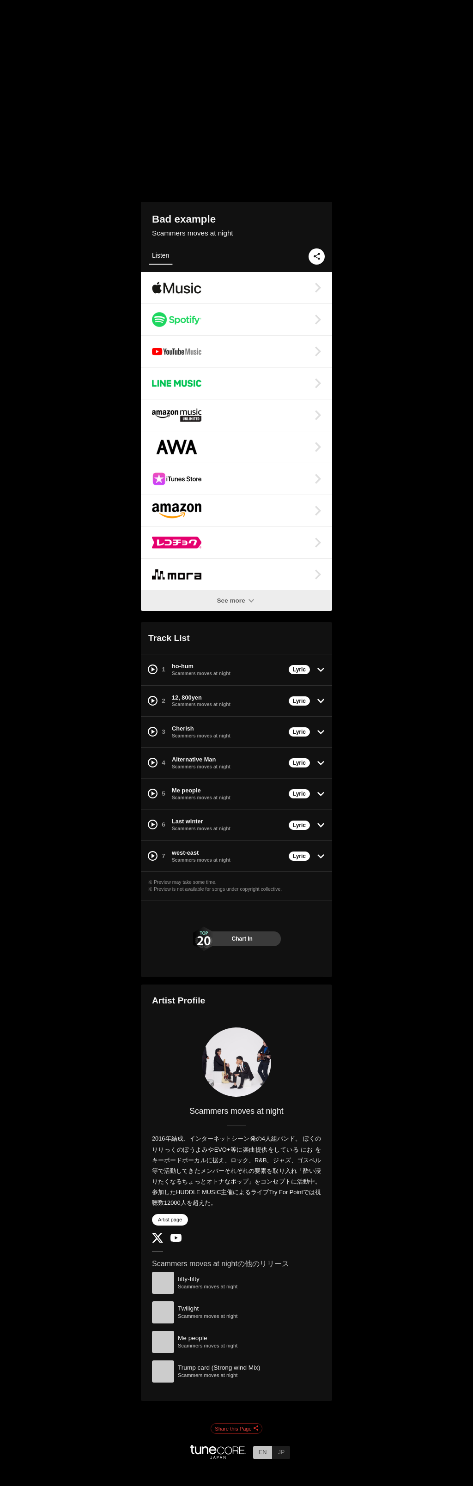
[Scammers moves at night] (236, 1062)
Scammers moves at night (192, 233)
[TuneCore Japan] (218, 1456)
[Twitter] (157, 1240)
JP (281, 1452)
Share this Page (236, 1429)
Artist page (170, 1219)
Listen (160, 255)
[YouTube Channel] (176, 1239)
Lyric (299, 669)
